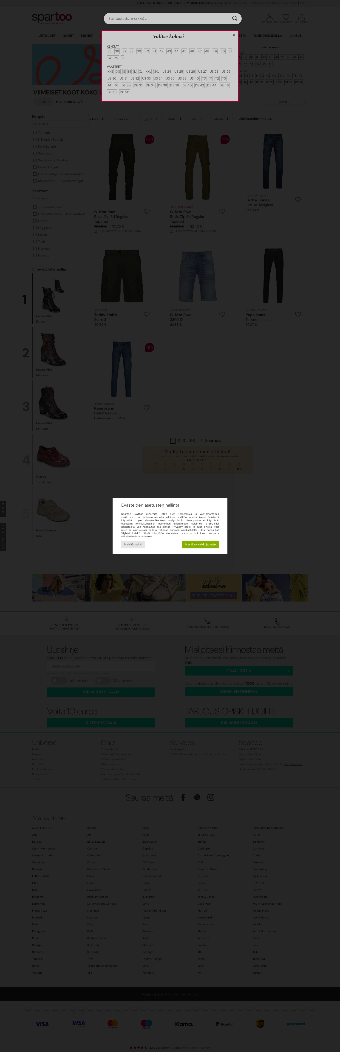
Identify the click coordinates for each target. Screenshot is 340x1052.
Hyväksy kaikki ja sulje (200, 544)
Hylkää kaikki (133, 544)
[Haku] (234, 18)
